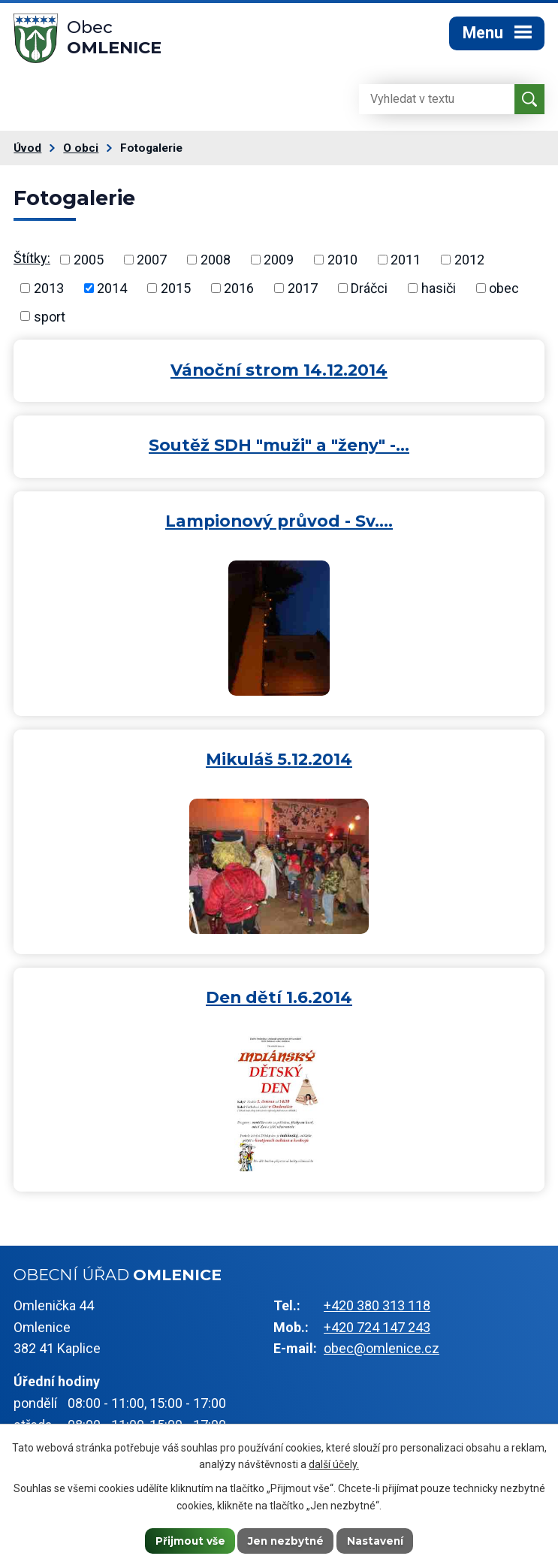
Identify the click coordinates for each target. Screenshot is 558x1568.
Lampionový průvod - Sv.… (279, 525)
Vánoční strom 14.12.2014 (279, 374)
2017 (303, 293)
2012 (469, 264)
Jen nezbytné (285, 1540)
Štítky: (32, 262)
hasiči (438, 293)
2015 (176, 293)
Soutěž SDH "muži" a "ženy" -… (279, 449)
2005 (89, 264)
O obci (80, 152)
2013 (49, 293)
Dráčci (369, 293)
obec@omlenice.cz (381, 1353)
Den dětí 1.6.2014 (279, 1001)
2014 (112, 293)
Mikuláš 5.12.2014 (279, 763)
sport (49, 320)
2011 (406, 264)
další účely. (334, 1464)
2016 (239, 293)
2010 (342, 264)
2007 (152, 264)
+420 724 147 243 (377, 1332)
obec (504, 293)
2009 (279, 264)
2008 (216, 264)
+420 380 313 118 (377, 1310)
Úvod (27, 152)
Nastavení (377, 1540)
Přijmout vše (187, 1540)
